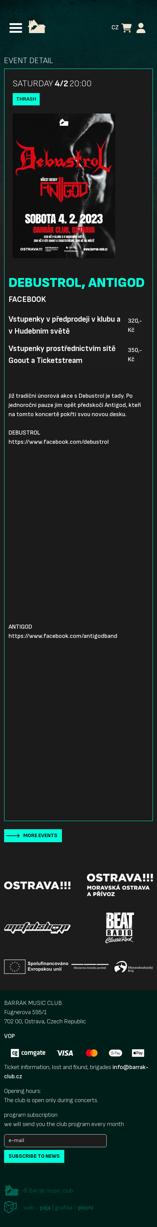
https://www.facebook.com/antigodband (63, 636)
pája (45, 1207)
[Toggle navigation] (15, 28)
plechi (85, 1207)
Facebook (27, 299)
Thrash (26, 99)
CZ (115, 27)
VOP (9, 1036)
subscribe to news (34, 1156)
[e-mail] (55, 1140)
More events (40, 835)
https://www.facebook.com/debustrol (59, 441)
